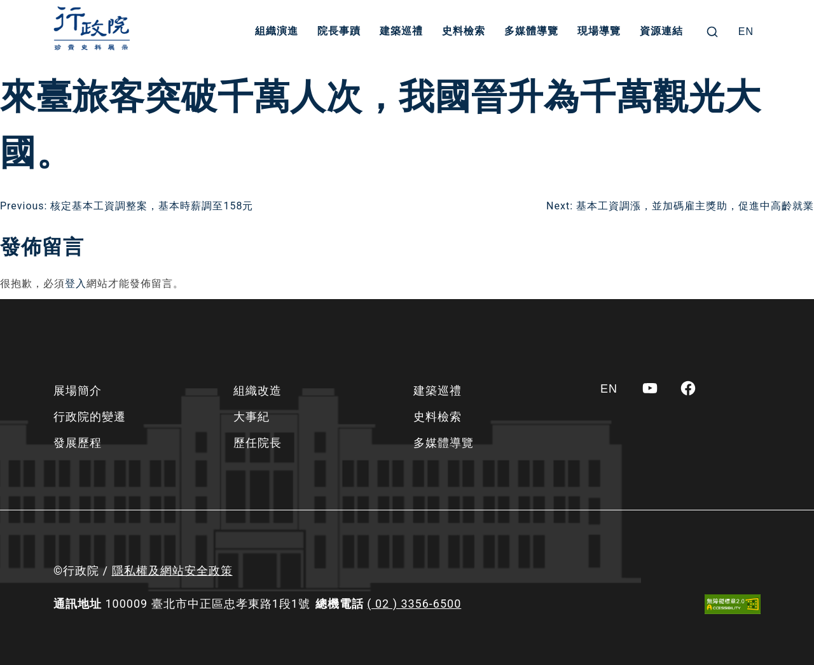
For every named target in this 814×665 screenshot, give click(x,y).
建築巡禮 (402, 31)
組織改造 (257, 390)
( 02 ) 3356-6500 (414, 603)
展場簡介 (77, 390)
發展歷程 (77, 442)
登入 (75, 283)
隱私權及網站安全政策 (172, 570)
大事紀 (251, 416)
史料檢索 (464, 31)
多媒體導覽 (532, 31)
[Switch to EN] (746, 32)
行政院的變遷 (89, 416)
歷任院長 (257, 442)
